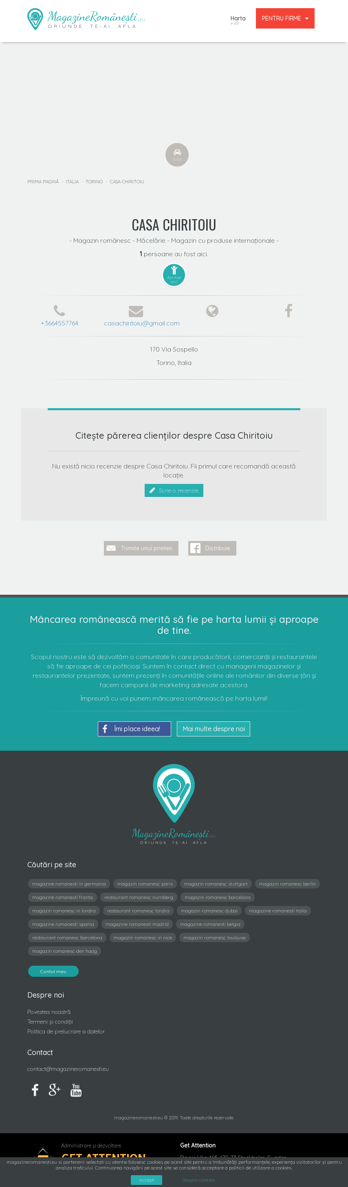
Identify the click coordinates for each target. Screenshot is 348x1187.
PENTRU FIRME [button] (285, 18)
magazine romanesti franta (62, 894)
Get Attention (104, 1155)
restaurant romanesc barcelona (67, 934)
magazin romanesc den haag (64, 948)
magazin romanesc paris (145, 880)
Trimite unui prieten (146, 545)
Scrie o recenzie (174, 490)
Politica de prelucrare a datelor (66, 1028)
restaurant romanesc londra (138, 907)
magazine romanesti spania (63, 921)
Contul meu (53, 968)
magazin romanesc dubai (209, 907)
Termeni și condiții (50, 1018)
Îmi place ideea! (131, 725)
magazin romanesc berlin (287, 880)
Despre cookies (198, 1180)
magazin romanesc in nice (143, 934)
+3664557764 (59, 323)
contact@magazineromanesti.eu (68, 1065)
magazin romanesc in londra (64, 907)
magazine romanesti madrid (137, 921)
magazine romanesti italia (278, 907)
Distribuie (217, 545)
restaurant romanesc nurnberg (138, 894)
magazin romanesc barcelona (218, 894)
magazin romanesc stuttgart (216, 880)
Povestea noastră (48, 1008)
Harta (238, 21)
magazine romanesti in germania (69, 880)
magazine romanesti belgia (210, 921)
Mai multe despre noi (214, 725)
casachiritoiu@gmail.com (142, 323)
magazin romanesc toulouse (214, 934)
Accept (146, 1180)
